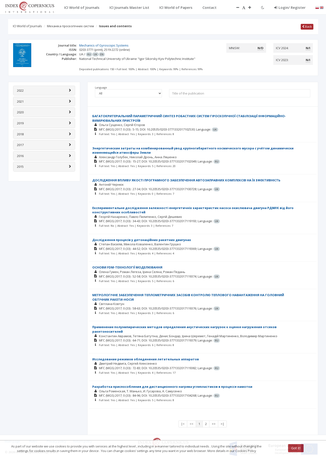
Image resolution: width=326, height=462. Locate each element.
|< (183, 424)
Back (307, 26)
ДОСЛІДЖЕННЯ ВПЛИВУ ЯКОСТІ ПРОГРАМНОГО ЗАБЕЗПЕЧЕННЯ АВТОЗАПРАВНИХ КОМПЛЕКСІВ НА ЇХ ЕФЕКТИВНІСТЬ (186, 180)
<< (191, 424)
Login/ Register (289, 7)
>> (214, 424)
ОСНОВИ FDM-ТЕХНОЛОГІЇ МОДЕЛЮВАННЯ (127, 267)
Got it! (295, 448)
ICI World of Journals (27, 26)
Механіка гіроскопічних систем (70, 26)
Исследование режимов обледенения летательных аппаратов (145, 359)
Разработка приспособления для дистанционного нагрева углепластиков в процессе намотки (172, 386)
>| (222, 424)
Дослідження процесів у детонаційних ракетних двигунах (141, 240)
